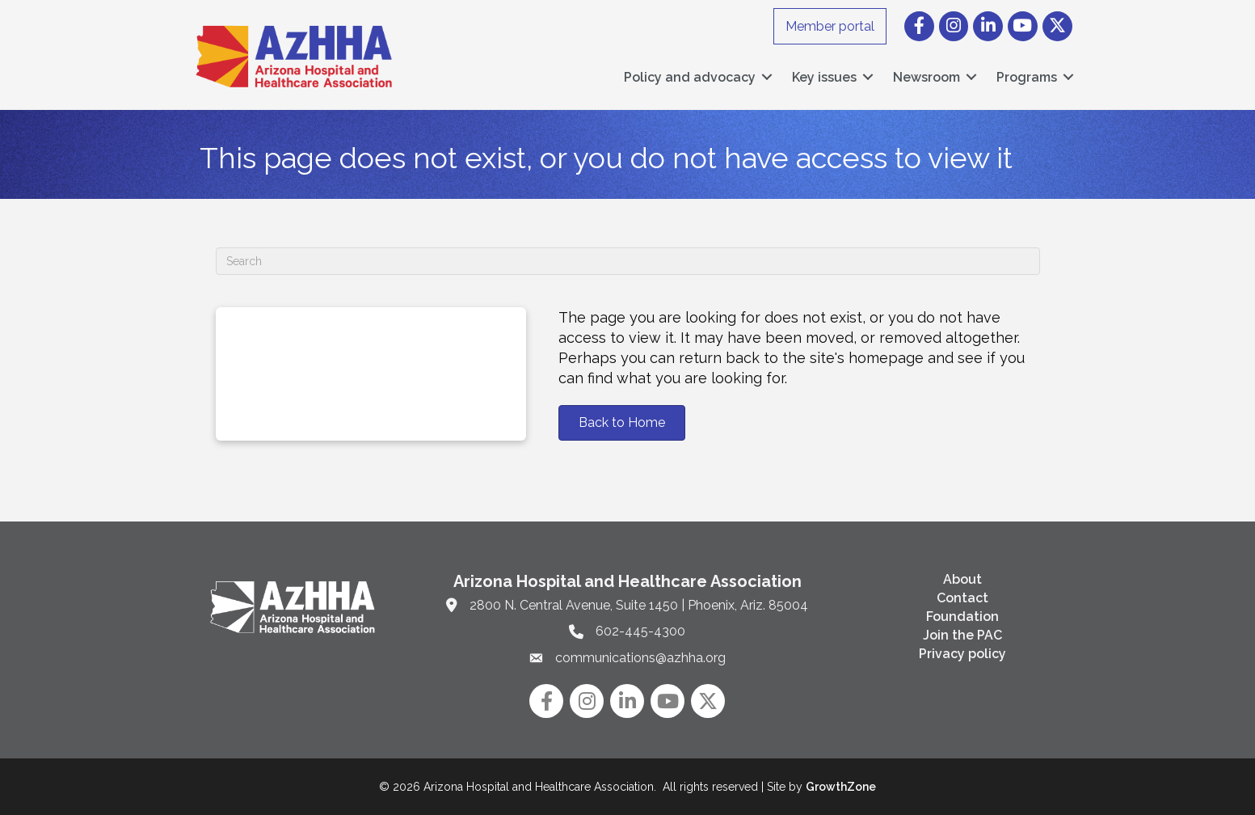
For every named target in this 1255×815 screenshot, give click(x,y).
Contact (962, 598)
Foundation (962, 616)
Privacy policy (962, 653)
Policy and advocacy (690, 77)
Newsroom (926, 77)
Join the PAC (962, 635)
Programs (1026, 77)
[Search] (628, 261)
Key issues (824, 77)
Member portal (829, 26)
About (962, 579)
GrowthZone (841, 786)
